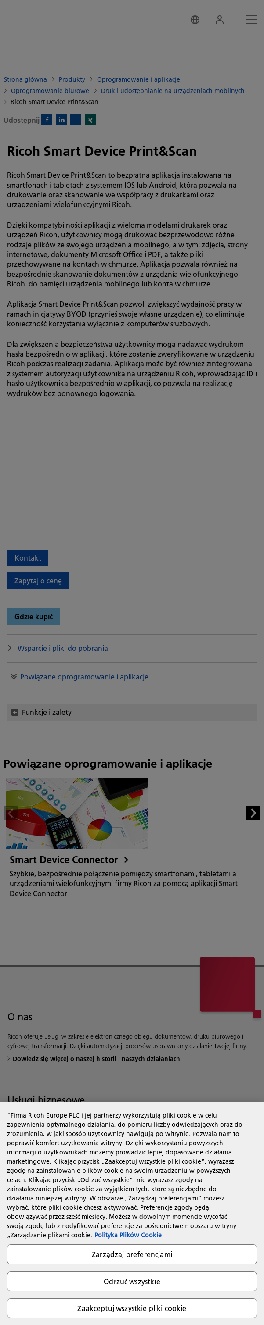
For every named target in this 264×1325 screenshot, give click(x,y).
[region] (132, 1213)
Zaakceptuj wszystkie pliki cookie (131, 1308)
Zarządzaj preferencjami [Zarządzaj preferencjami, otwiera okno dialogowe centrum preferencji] (132, 1254)
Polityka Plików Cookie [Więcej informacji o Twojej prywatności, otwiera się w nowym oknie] (128, 1235)
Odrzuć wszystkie (132, 1281)
